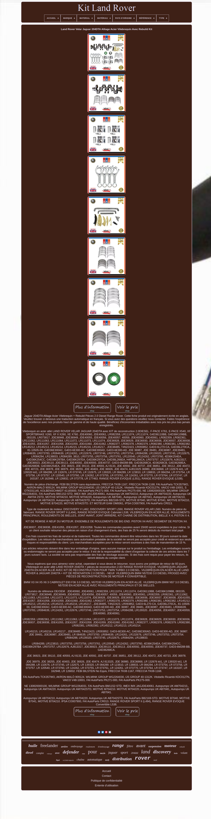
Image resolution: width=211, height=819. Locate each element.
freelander (49, 745)
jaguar (113, 752)
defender (71, 751)
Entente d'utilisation (106, 785)
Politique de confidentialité (106, 780)
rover (143, 758)
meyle (102, 753)
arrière (64, 746)
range (118, 745)
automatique (94, 759)
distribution (122, 759)
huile (32, 745)
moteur (170, 746)
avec (57, 753)
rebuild (182, 747)
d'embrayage (103, 747)
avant (140, 746)
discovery (162, 751)
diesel (29, 752)
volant (184, 752)
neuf (155, 760)
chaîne (80, 759)
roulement (90, 747)
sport (124, 752)
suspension (154, 746)
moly (107, 760)
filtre (130, 746)
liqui (58, 760)
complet (40, 753)
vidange (49, 754)
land (145, 751)
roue (83, 754)
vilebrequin (68, 760)
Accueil (106, 771)
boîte (176, 753)
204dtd (134, 753)
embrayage (77, 746)
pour (92, 751)
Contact (106, 775)
